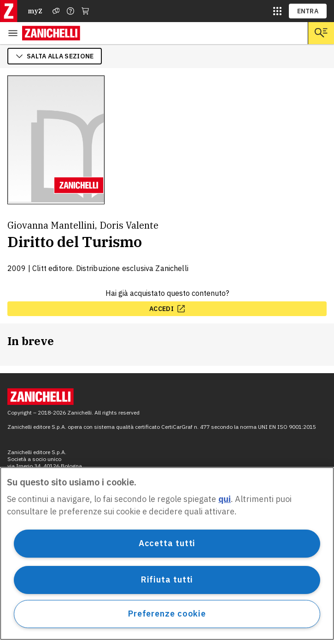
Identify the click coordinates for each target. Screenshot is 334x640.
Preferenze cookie (167, 613)
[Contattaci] (70, 11)
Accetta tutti (167, 543)
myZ (35, 11)
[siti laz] (277, 11)
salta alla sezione (55, 56)
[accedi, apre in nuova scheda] (167, 308)
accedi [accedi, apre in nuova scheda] (167, 309)
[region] (167, 553)
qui (224, 499)
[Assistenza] (56, 11)
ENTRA (308, 11)
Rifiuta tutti (167, 579)
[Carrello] (85, 11)
